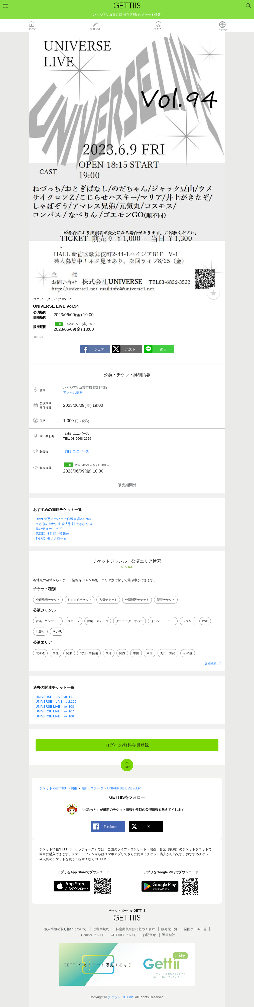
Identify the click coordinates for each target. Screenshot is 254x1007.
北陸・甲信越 (89, 653)
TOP (127, 767)
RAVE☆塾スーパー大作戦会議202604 (63, 519)
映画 (205, 621)
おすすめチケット (80, 599)
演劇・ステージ (97, 621)
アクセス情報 (73, 392)
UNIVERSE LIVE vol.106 (55, 716)
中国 (136, 653)
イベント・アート (163, 621)
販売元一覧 (169, 929)
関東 (69, 653)
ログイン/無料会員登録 (127, 745)
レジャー (188, 621)
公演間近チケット (137, 599)
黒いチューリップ (49, 528)
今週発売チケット (48, 599)
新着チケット (166, 599)
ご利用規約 (101, 929)
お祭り (40, 631)
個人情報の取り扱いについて (65, 929)
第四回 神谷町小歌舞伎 (52, 533)
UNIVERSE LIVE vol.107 (55, 711)
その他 (57, 631)
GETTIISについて (124, 935)
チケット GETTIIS (121, 997)
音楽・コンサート (48, 621)
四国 (150, 653)
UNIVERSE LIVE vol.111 (55, 697)
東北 (56, 653)
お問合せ (149, 935)
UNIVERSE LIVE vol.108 (55, 706)
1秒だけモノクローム (51, 538)
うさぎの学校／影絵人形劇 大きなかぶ (64, 524)
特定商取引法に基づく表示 (135, 929)
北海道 (40, 653)
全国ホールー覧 (195, 929)
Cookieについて (92, 935)
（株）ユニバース (76, 451)
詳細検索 (211, 663)
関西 (122, 653)
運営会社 (168, 935)
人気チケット (108, 599)
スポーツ (74, 621)
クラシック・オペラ (129, 621)
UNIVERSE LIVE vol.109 (56, 701)
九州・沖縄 (167, 653)
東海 (109, 653)
